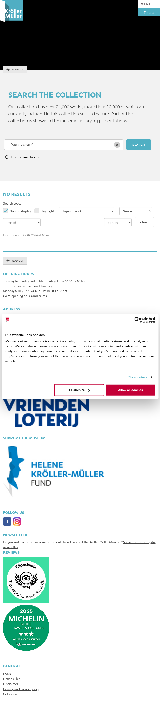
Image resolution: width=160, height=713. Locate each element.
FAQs (7, 673)
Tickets (149, 12)
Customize (79, 390)
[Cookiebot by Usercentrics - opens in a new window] (137, 320)
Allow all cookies (130, 390)
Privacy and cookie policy (21, 689)
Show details (137, 377)
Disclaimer (10, 684)
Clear (143, 222)
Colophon (10, 694)
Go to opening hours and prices (25, 296)
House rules (11, 678)
